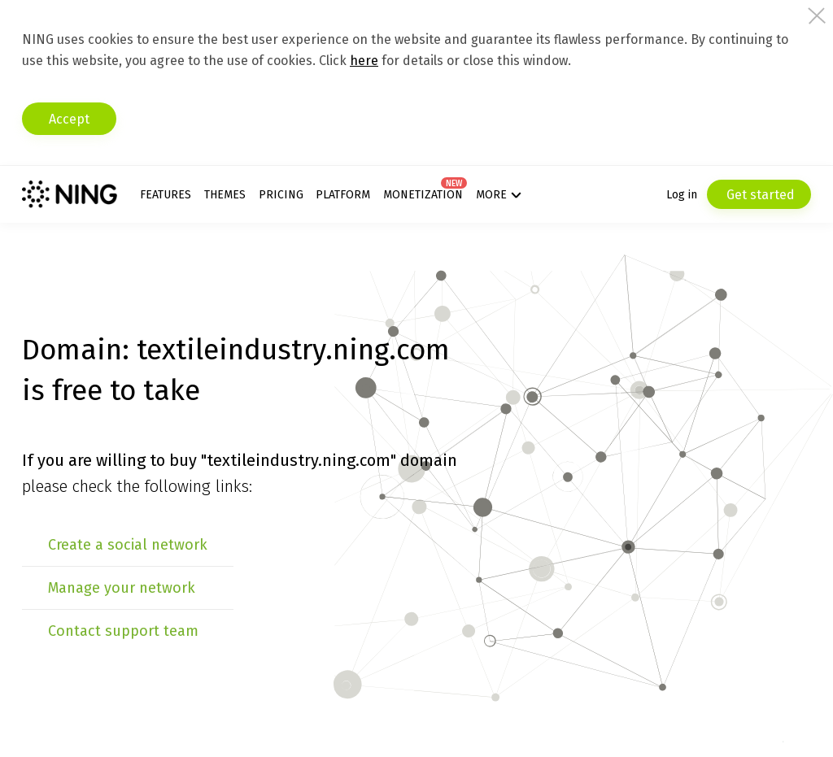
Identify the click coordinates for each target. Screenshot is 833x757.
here (364, 60)
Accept (69, 119)
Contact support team (123, 631)
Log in (681, 195)
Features (165, 195)
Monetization (423, 195)
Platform (343, 195)
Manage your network (121, 588)
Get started (759, 194)
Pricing (281, 195)
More (491, 195)
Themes (225, 195)
